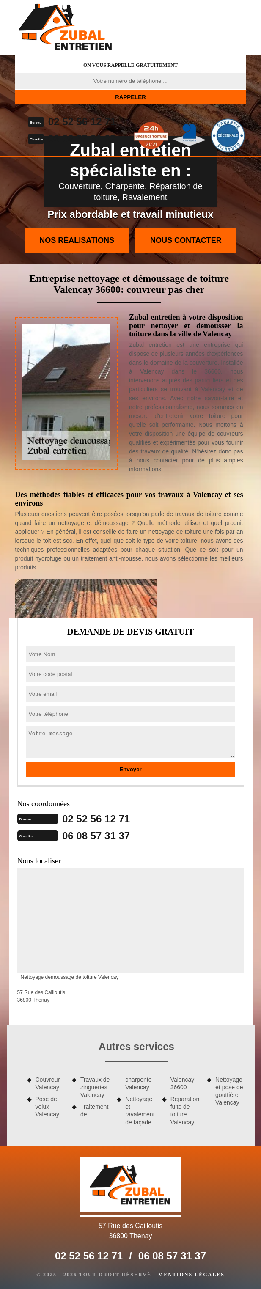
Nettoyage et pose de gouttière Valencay (229, 1091)
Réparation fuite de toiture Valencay (185, 1111)
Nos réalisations (76, 240)
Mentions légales (191, 1275)
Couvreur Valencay (48, 1083)
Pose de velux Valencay (48, 1107)
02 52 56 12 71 (82, 121)
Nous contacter (186, 240)
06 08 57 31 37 (82, 138)
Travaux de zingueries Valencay (95, 1087)
